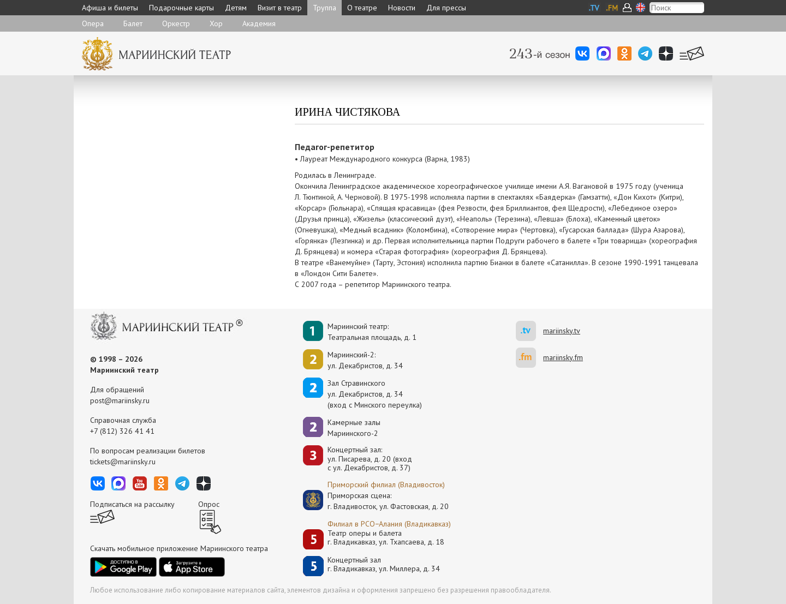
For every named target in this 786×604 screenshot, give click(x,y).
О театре (362, 8)
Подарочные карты (181, 8)
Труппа (324, 8)
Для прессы (446, 8)
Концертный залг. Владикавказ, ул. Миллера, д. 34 (383, 564)
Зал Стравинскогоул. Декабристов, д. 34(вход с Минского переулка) (374, 394)
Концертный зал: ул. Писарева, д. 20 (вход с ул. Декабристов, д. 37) (369, 459)
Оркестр (176, 23)
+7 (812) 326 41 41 (122, 431)
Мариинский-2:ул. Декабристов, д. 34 (365, 360)
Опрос (208, 504)
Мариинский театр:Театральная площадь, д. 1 (371, 331)
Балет (132, 23)
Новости (401, 8)
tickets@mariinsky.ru (123, 462)
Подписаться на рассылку (132, 504)
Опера (93, 23)
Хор (216, 23)
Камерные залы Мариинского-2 (353, 427)
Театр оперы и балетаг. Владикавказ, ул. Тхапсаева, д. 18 (385, 537)
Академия (259, 23)
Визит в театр (280, 8)
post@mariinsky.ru (120, 400)
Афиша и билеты (110, 8)
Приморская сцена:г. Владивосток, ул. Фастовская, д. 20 (376, 501)
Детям (236, 8)
